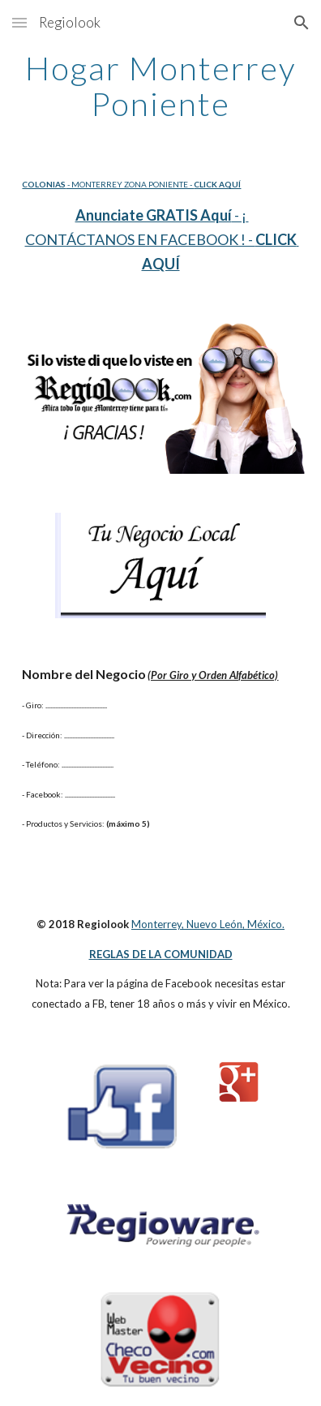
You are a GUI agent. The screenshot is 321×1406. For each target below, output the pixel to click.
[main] (160, 86)
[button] (19, 22)
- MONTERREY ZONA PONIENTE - (130, 184)
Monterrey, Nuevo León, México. (208, 924)
